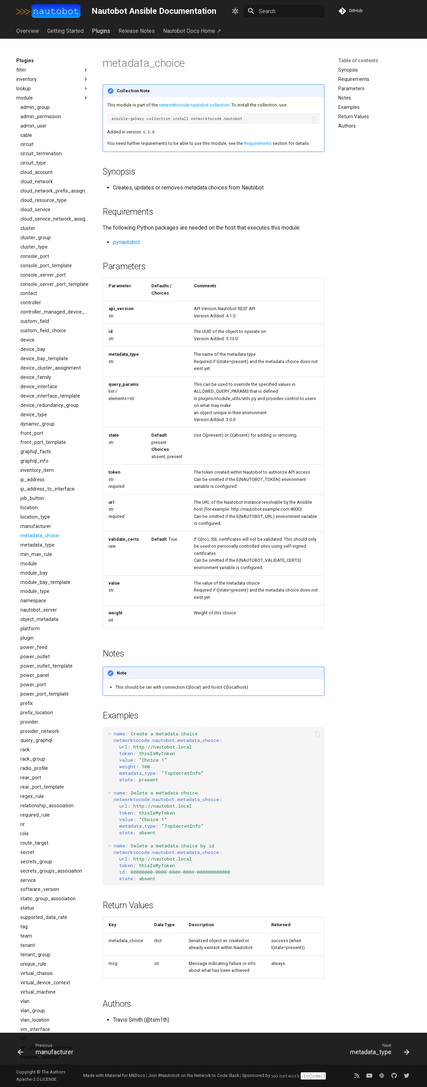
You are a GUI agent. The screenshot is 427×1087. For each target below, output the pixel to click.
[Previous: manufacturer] (47, 1050)
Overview (27, 31)
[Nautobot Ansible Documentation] (48, 11)
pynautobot (126, 242)
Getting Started (65, 31)
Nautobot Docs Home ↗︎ (192, 31)
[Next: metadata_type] (377, 1050)
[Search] (284, 11)
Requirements (258, 143)
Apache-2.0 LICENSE (36, 1079)
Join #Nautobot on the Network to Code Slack (193, 1075)
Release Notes (136, 31)
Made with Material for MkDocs (114, 1075)
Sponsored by (284, 1075)
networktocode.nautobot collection (194, 105)
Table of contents (358, 60)
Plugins (101, 31)
